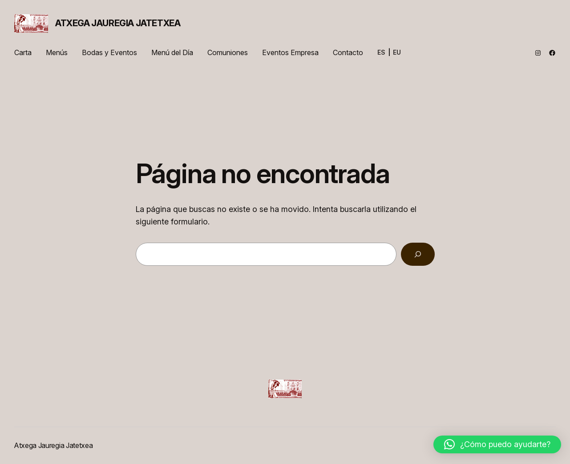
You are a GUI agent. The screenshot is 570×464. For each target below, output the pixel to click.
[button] (497, 444)
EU (397, 52)
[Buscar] (418, 254)
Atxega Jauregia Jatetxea (117, 23)
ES (381, 52)
